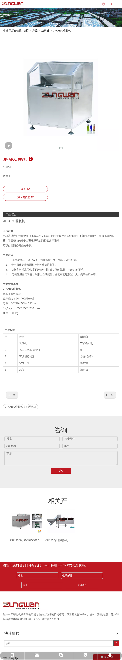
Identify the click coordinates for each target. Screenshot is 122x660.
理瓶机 (32, 407)
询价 (25, 189)
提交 (61, 470)
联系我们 (82, 585)
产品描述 (11, 214)
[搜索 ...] (58, 643)
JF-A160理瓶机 (14, 407)
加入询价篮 (25, 197)
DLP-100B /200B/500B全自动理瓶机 (26, 540)
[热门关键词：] (116, 643)
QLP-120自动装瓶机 (56, 540)
